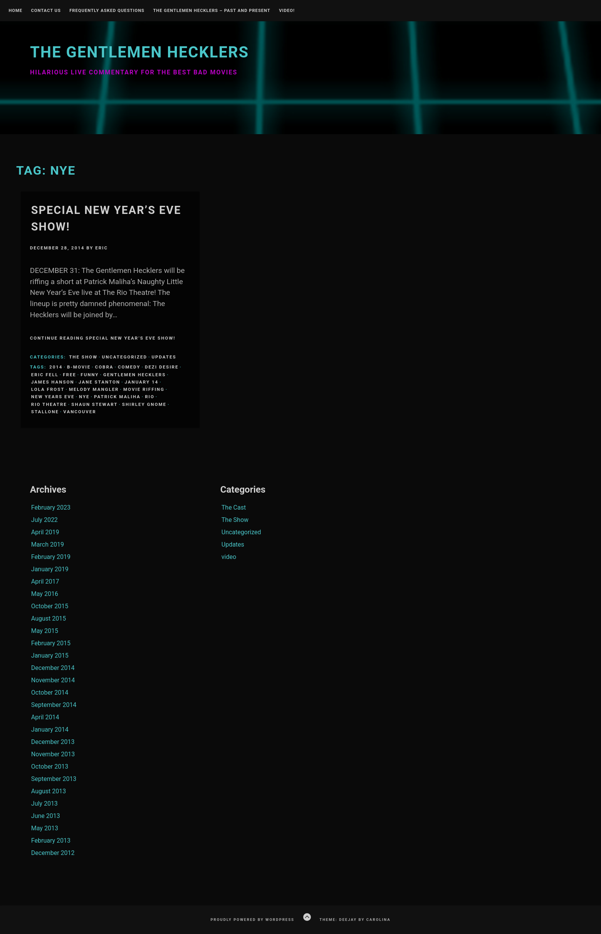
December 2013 (53, 742)
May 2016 (44, 593)
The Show (83, 357)
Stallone (45, 411)
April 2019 (45, 532)
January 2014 (50, 729)
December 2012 (53, 853)
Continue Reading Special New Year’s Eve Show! (103, 338)
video (229, 556)
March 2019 (47, 544)
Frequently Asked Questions (106, 10)
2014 (55, 367)
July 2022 (44, 519)
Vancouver (79, 411)
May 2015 (44, 630)
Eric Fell (45, 374)
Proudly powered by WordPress (252, 919)
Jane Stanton (99, 382)
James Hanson (52, 382)
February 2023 (51, 507)
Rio (149, 396)
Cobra (104, 367)
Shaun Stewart (94, 404)
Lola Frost (48, 389)
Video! (287, 10)
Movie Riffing (144, 389)
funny (90, 374)
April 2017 (45, 581)
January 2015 (50, 655)
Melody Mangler (94, 389)
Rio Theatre (49, 404)
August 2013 (48, 791)
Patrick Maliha (117, 396)
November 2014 (53, 680)
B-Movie (79, 367)
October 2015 (49, 606)
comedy (129, 367)
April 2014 (45, 717)
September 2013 (54, 779)
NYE (84, 396)
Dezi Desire (161, 367)
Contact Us (45, 10)
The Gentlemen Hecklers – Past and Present (211, 10)
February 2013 (51, 840)
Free (69, 374)
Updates (163, 357)
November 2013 (53, 754)
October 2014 (49, 692)
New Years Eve (53, 396)
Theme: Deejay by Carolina (354, 919)
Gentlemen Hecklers (134, 374)
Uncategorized (124, 357)
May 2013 (44, 828)
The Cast (234, 507)
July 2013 (44, 803)
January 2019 (50, 569)
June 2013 (45, 816)
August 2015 (48, 618)
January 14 (141, 382)
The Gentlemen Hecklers (139, 52)
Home (15, 10)
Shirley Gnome (144, 404)
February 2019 (51, 556)
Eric (101, 248)
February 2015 (51, 643)
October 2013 (49, 766)
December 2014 (53, 667)
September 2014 (54, 704)
